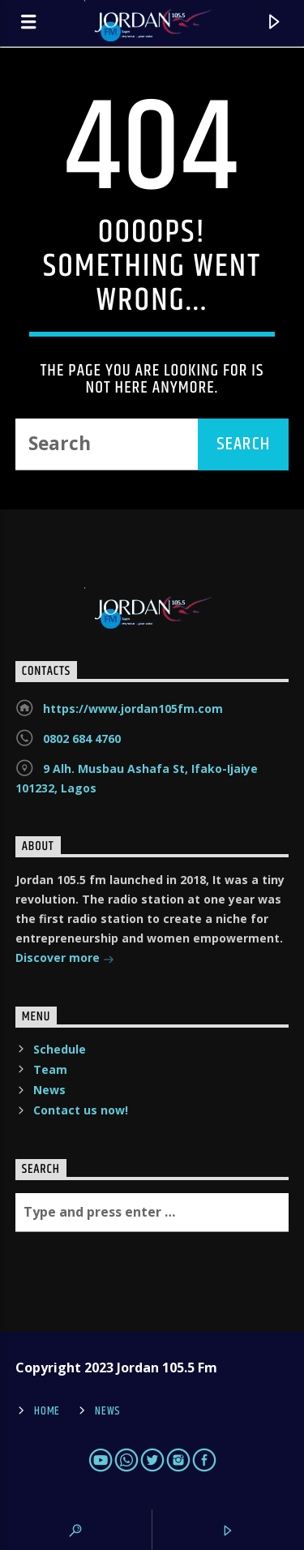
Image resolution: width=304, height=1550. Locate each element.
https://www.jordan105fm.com (133, 708)
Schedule (59, 1049)
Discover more (64, 959)
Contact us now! (80, 1110)
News (49, 1089)
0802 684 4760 (82, 738)
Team (50, 1069)
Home (47, 1411)
